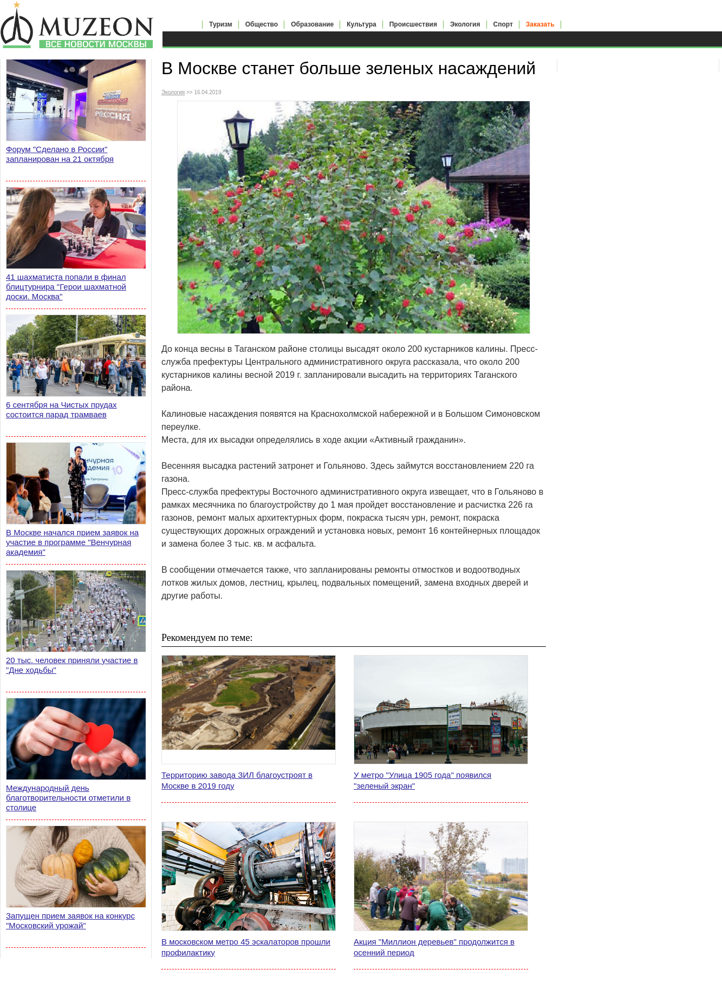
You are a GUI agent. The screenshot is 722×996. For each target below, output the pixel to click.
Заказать (540, 24)
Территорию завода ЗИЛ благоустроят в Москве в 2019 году (237, 780)
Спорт (503, 24)
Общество (261, 24)
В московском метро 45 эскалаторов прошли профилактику (245, 947)
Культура (361, 24)
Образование (312, 24)
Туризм (220, 24)
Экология (465, 24)
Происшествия (413, 24)
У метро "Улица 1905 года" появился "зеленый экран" (422, 780)
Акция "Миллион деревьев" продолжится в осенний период (434, 947)
